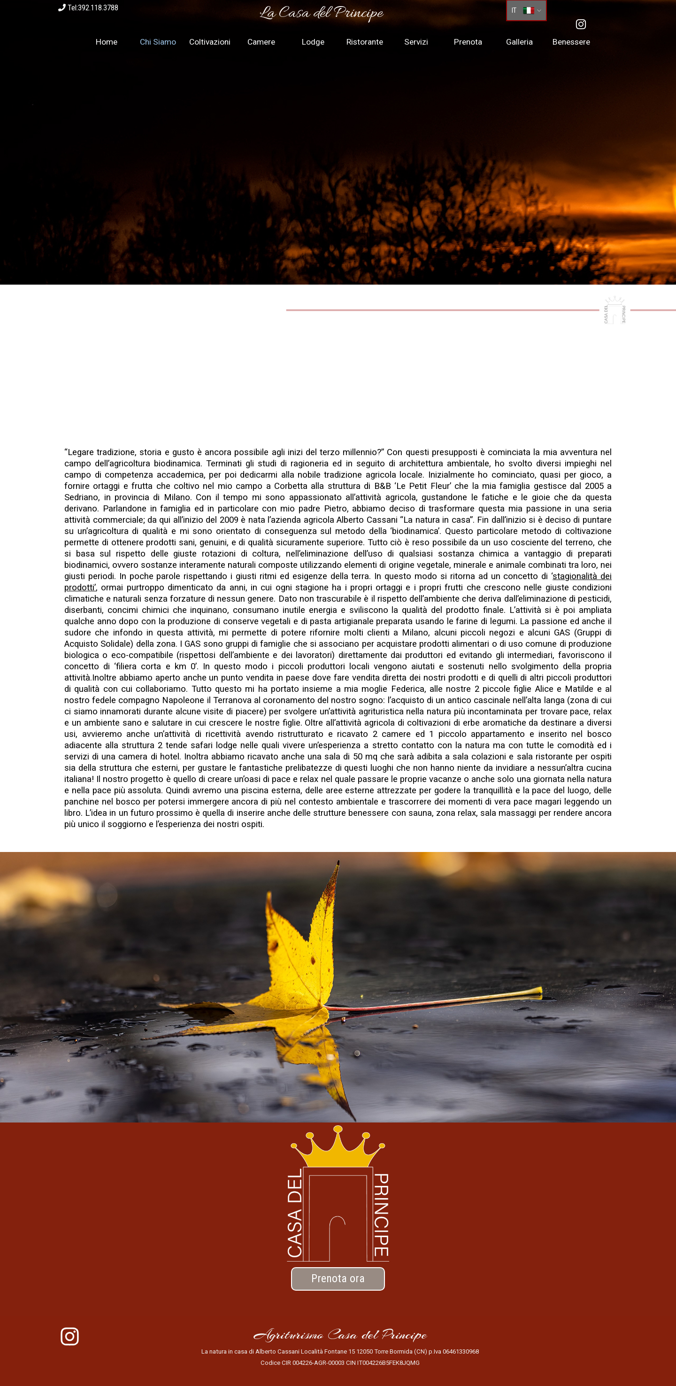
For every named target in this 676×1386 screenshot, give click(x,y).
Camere (261, 41)
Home (106, 41)
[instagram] (581, 24)
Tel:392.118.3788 (88, 7)
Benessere (571, 41)
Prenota (468, 41)
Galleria (519, 41)
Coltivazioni (209, 41)
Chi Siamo (158, 41)
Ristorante (364, 41)
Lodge (313, 41)
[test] (338, 1279)
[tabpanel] (321, 13)
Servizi (416, 41)
